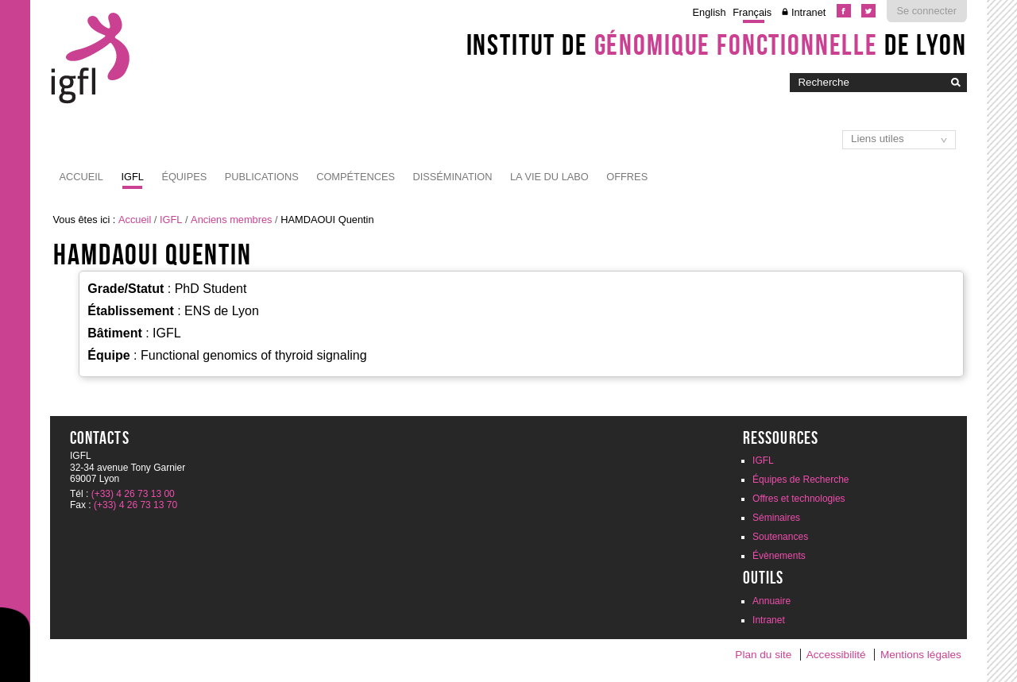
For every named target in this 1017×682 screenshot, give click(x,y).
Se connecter (927, 11)
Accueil (81, 177)
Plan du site (763, 655)
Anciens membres (231, 219)
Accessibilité (836, 655)
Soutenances (780, 536)
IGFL (132, 177)
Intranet (808, 12)
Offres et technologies (798, 498)
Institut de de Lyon (716, 44)
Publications (262, 177)
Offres (627, 177)
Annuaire (771, 601)
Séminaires (776, 517)
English (709, 12)
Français (752, 12)
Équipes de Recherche (800, 479)
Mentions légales (920, 655)
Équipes (184, 177)
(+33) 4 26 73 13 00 (133, 493)
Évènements (779, 555)
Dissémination (452, 177)
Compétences (355, 177)
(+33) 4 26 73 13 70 (135, 505)
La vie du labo (549, 177)
